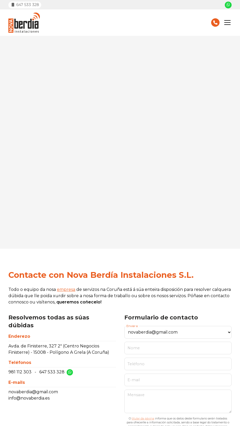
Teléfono (136, 364)
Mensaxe (136, 394)
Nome (133, 348)
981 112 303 (19, 371)
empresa (66, 289)
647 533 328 (52, 371)
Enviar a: (132, 326)
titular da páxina (143, 418)
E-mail (133, 380)
